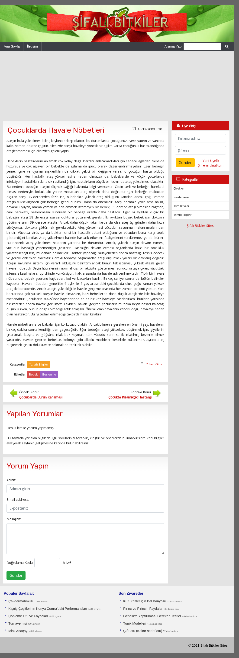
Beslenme (49, 374)
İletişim (32, 46)
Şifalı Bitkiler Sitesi (200, 225)
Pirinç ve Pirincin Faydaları (143, 608)
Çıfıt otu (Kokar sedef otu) (142, 631)
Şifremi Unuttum (210, 165)
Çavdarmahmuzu (21, 601)
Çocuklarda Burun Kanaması (40, 397)
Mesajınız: (13, 519)
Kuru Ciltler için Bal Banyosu (144, 601)
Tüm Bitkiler (181, 206)
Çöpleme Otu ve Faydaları (28, 616)
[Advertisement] (117, 86)
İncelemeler (181, 197)
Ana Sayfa (12, 46)
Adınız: (11, 480)
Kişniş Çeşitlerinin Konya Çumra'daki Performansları (47, 608)
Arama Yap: (174, 46)
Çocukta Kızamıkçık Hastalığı (130, 397)
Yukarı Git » (154, 364)
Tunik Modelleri (134, 623)
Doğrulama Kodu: (19, 562)
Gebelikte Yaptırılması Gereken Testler (152, 616)
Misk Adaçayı (18, 631)
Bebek (33, 374)
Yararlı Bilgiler (182, 215)
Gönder (16, 575)
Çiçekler (179, 188)
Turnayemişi (17, 623)
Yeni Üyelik (211, 160)
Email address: (17, 499)
